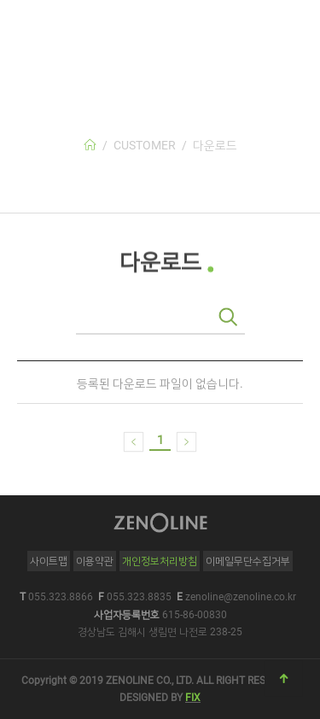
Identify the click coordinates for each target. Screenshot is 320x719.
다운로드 (215, 145)
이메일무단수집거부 (248, 561)
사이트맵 (48, 561)
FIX (193, 698)
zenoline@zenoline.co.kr (240, 597)
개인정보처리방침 (159, 561)
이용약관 (94, 561)
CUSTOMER (144, 145)
